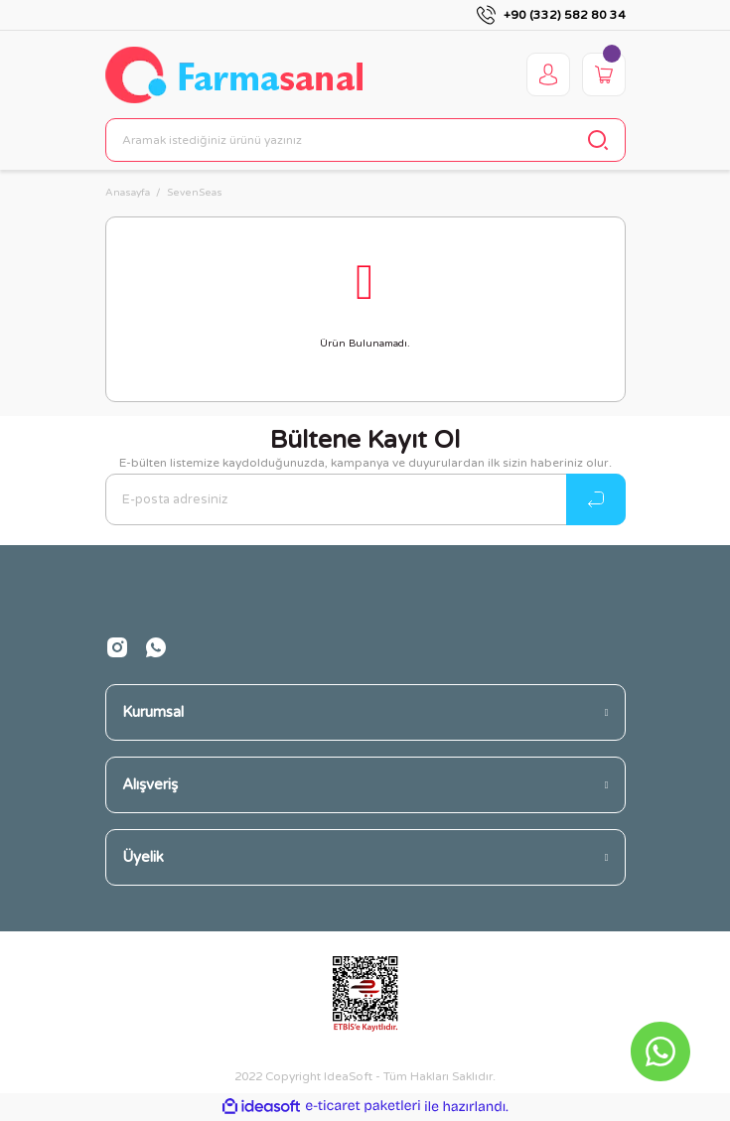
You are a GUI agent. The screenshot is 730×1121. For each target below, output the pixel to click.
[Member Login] (548, 74)
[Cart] (604, 74)
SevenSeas (194, 193)
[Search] (365, 140)
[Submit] (596, 499)
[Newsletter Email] (365, 499)
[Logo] (234, 75)
